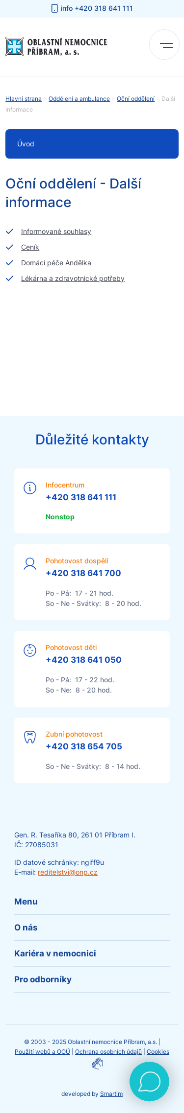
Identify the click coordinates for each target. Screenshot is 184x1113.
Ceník (30, 247)
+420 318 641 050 (84, 660)
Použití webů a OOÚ (42, 1051)
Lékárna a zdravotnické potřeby (73, 278)
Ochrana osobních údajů (108, 1051)
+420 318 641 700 (83, 573)
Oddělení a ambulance (79, 98)
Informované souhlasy (56, 231)
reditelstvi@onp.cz (68, 872)
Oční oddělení (136, 98)
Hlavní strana (23, 98)
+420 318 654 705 (84, 746)
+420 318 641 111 (81, 497)
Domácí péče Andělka (56, 262)
